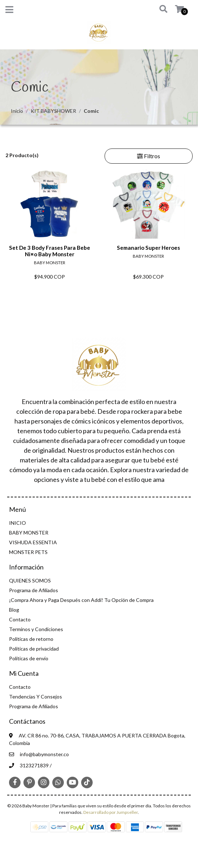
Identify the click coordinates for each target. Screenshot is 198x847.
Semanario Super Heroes (148, 247)
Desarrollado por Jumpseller (110, 812)
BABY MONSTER (28, 532)
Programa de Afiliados (33, 590)
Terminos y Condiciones (36, 629)
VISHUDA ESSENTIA (33, 542)
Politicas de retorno (31, 639)
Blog (14, 610)
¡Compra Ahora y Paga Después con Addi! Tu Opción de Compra (81, 600)
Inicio (17, 111)
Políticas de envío (28, 658)
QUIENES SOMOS (30, 580)
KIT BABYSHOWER (53, 111)
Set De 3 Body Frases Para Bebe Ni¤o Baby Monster (49, 250)
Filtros (148, 155)
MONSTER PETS (28, 552)
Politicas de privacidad (34, 649)
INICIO (17, 523)
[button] (158, 9)
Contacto (20, 619)
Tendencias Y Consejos (35, 696)
